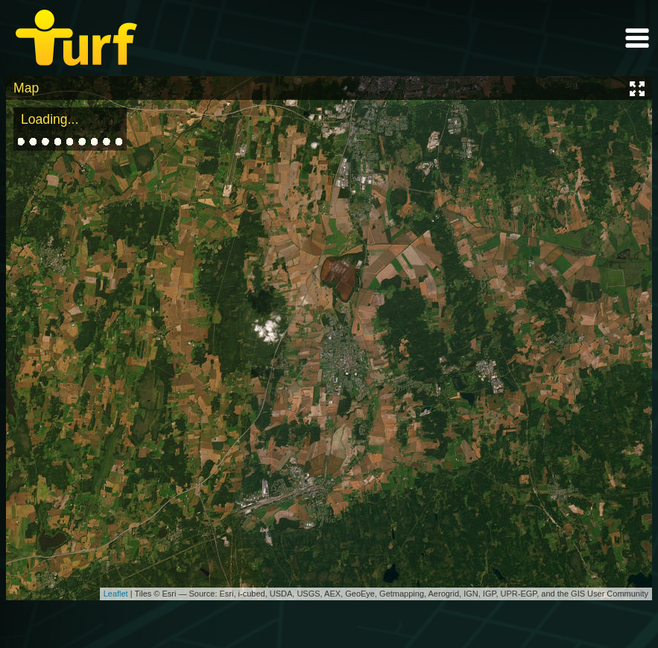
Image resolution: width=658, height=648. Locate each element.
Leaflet (116, 593)
